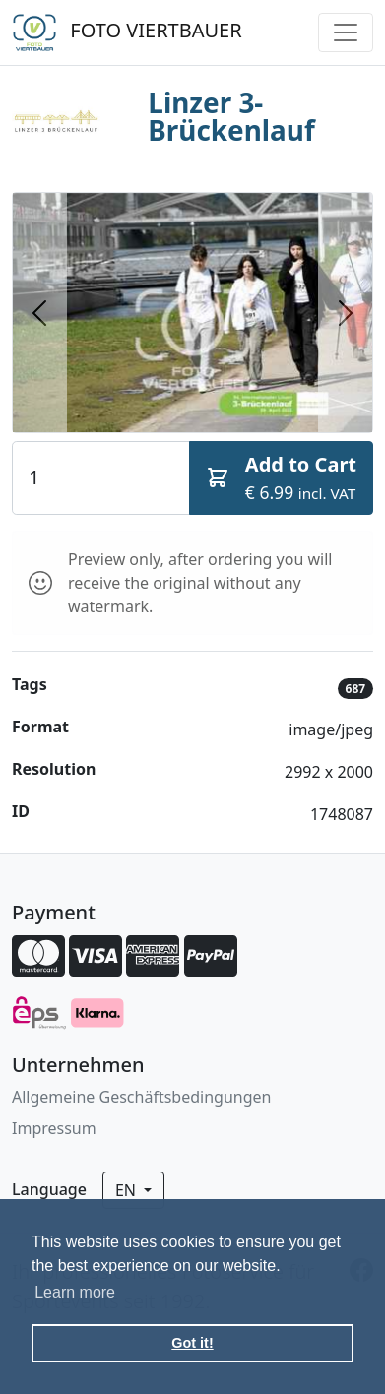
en (127, 1190)
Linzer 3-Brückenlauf (231, 116)
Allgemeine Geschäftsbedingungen (141, 1097)
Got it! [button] (192, 1343)
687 (356, 688)
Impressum (54, 1128)
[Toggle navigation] (345, 32)
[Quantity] (101, 477)
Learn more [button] (74, 1292)
